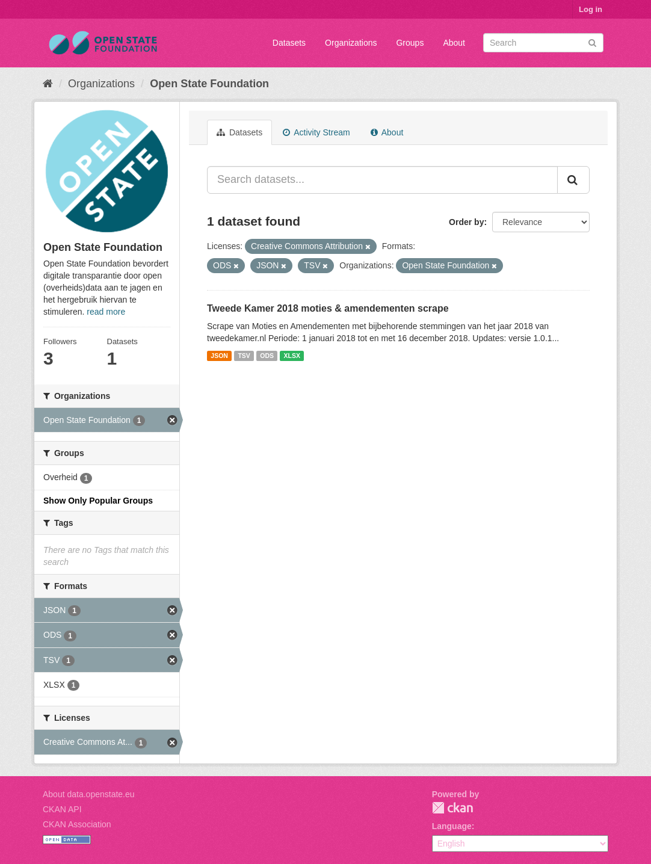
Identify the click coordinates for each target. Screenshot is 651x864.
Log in (590, 9)
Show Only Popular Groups (98, 500)
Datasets (289, 43)
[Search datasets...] (382, 180)
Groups (410, 43)
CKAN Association (77, 824)
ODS (267, 355)
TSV (244, 355)
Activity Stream (316, 132)
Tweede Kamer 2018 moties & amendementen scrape (328, 308)
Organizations (351, 43)
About (454, 43)
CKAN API (62, 809)
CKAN (452, 807)
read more (106, 311)
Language (452, 826)
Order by (466, 222)
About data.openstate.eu (89, 794)
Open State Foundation (209, 84)
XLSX (292, 355)
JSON (219, 355)
